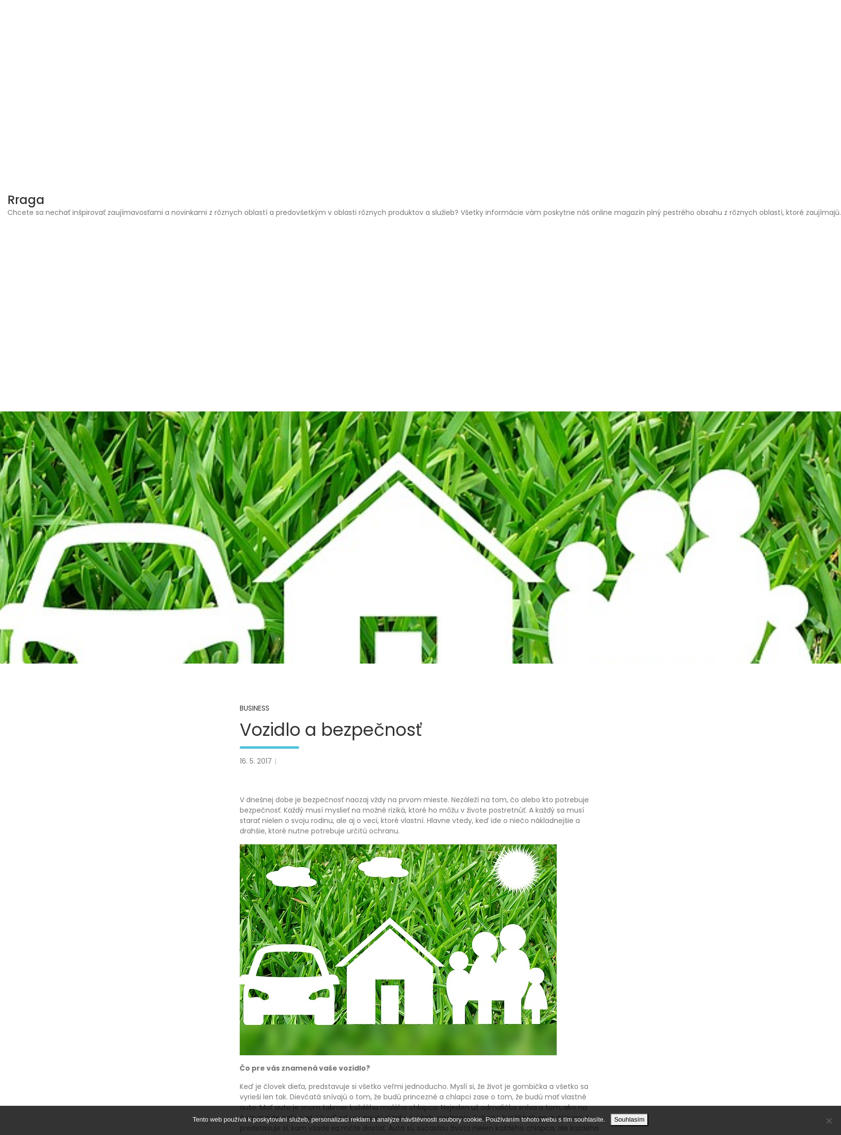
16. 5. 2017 (256, 761)
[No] (829, 1121)
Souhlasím (629, 1119)
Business (254, 708)
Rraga (26, 200)
